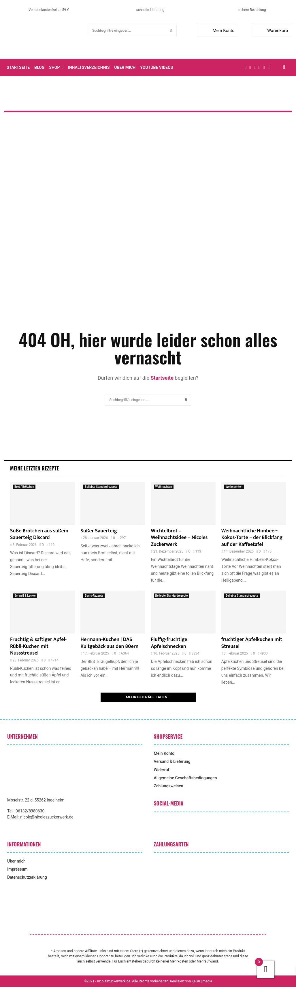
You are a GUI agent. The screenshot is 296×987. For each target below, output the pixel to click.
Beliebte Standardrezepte (101, 486)
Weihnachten (163, 486)
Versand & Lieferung (172, 761)
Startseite (18, 67)
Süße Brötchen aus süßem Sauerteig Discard (39, 534)
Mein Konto (217, 30)
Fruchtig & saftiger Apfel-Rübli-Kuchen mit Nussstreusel (38, 646)
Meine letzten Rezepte (34, 468)
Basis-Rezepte (94, 595)
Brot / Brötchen (24, 486)
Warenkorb (271, 30)
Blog (39, 67)
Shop (54, 67)
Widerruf (161, 769)
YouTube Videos (156, 67)
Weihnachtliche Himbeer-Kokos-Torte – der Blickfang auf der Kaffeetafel (251, 538)
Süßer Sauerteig (98, 531)
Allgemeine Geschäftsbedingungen (185, 778)
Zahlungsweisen (168, 786)
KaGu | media (202, 981)
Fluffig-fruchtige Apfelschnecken (169, 643)
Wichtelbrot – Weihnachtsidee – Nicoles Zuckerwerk (179, 538)
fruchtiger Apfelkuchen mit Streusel (251, 643)
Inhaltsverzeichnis (89, 67)
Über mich (124, 67)
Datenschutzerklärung (27, 877)
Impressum (17, 869)
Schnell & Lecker (25, 595)
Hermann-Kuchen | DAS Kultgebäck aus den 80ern (109, 643)
